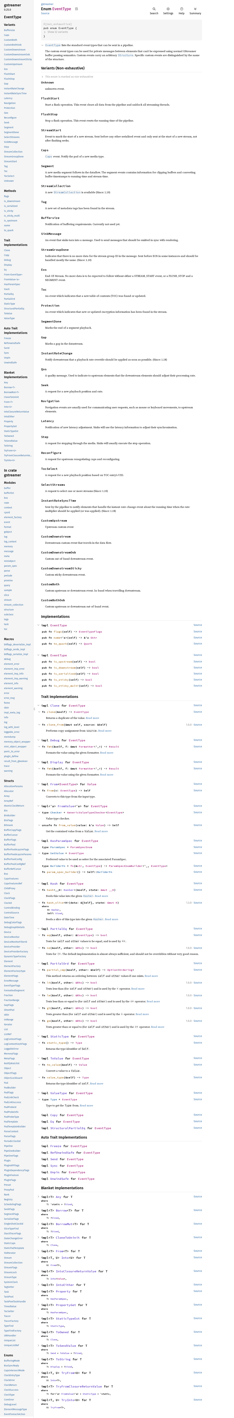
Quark (88, 643)
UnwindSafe (59, 1179)
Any (58, 1197)
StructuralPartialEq (67, 1128)
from (50, 790)
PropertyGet (66, 1305)
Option (112, 969)
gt (48, 1008)
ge (48, 1020)
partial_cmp (56, 969)
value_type (55, 1077)
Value (91, 784)
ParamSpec (57, 847)
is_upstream (63, 661)
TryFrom (67, 1373)
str (79, 866)
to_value (53, 1064)
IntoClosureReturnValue (76, 1271)
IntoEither (65, 1285)
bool (92, 661)
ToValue (56, 1058)
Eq (52, 1122)
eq (48, 935)
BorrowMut (64, 1224)
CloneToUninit (68, 1237)
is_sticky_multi (66, 685)
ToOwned (62, 1332)
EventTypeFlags (90, 631)
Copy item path (76, 9)
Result (114, 746)
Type (78, 1042)
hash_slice (55, 902)
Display (56, 762)
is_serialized (64, 673)
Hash (54, 883)
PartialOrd (59, 963)
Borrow (61, 1210)
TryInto (67, 1400)
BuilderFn (57, 866)
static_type (56, 1042)
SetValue (57, 853)
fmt (49, 746)
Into (65, 1258)
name (57, 637)
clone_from (55, 724)
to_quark (60, 643)
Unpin (55, 1172)
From (54, 784)
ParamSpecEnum (81, 847)
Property (63, 1291)
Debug (55, 740)
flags (58, 631)
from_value (67, 825)
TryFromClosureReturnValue (79, 1386)
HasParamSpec (61, 841)
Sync (54, 1166)
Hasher (69, 890)
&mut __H (107, 890)
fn (72, 866)
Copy (54, 1115)
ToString (63, 1359)
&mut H (112, 902)
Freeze (55, 1146)
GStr (94, 637)
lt (48, 982)
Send (54, 1159)
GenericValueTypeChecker (86, 812)
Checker (56, 812)
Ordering (125, 969)
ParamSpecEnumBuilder (125, 866)
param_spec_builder (62, 872)
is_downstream (64, 667)
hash (50, 890)
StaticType (59, 1036)
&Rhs (78, 948)
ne (48, 948)
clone (51, 712)
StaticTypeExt (68, 1318)
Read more (92, 718)
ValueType (58, 1093)
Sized (58, 913)
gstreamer (47, 4)
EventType (58, 625)
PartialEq (58, 929)
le (48, 995)
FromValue (66, 806)
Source (45, 13)
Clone (55, 705)
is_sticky (61, 679)
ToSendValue (66, 1346)
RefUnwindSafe (62, 1153)
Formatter (86, 746)
